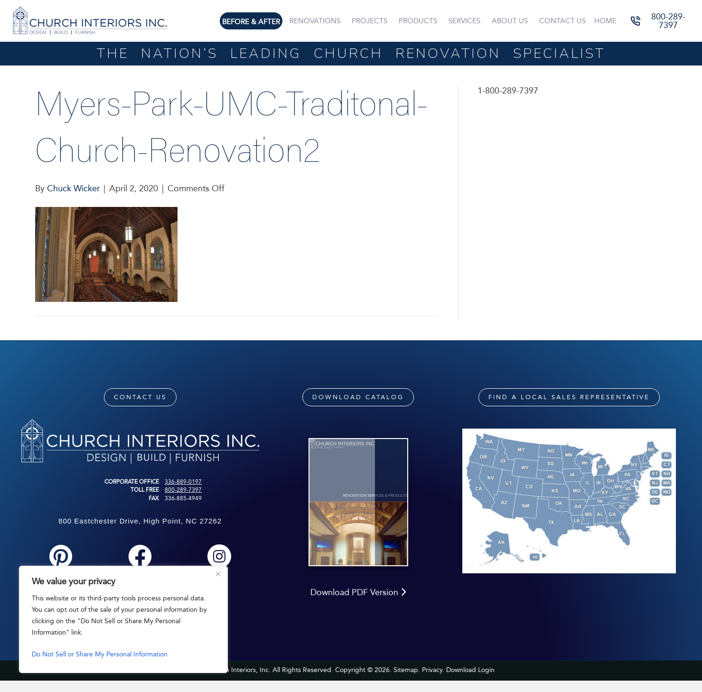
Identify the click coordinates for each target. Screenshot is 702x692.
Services (466, 21)
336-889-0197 (183, 481)
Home (606, 21)
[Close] (218, 574)
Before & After (255, 22)
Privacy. (433, 682)
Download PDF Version (358, 604)
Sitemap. (406, 682)
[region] (123, 619)
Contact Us (563, 21)
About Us (511, 21)
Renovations (318, 21)
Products (420, 21)
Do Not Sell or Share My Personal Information (100, 654)
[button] (661, 21)
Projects (372, 21)
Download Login (470, 682)
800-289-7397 (183, 489)
